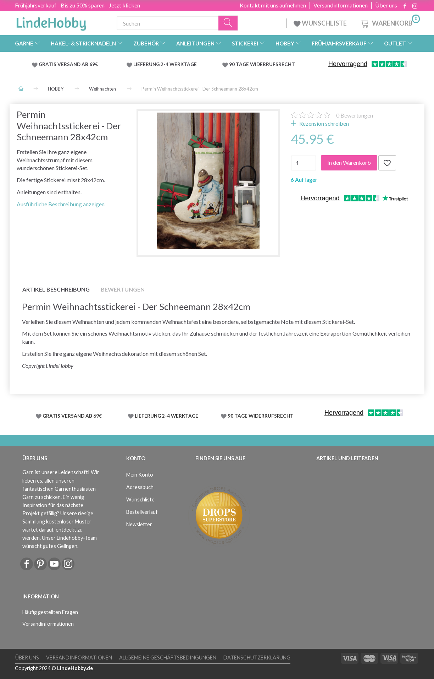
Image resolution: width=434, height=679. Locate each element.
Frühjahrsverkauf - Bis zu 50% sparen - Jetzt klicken (77, 5)
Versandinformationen (340, 5)
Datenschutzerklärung (256, 657)
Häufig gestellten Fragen (50, 612)
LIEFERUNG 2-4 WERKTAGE (165, 64)
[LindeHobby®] (51, 21)
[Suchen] (228, 23)
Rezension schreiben (323, 123)
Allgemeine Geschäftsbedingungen (167, 657)
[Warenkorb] (389, 22)
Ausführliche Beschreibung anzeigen (61, 204)
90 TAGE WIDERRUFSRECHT (262, 64)
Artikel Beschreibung (56, 289)
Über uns (386, 5)
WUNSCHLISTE (321, 23)
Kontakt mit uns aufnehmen (273, 5)
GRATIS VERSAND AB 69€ (68, 64)
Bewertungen (354, 115)
